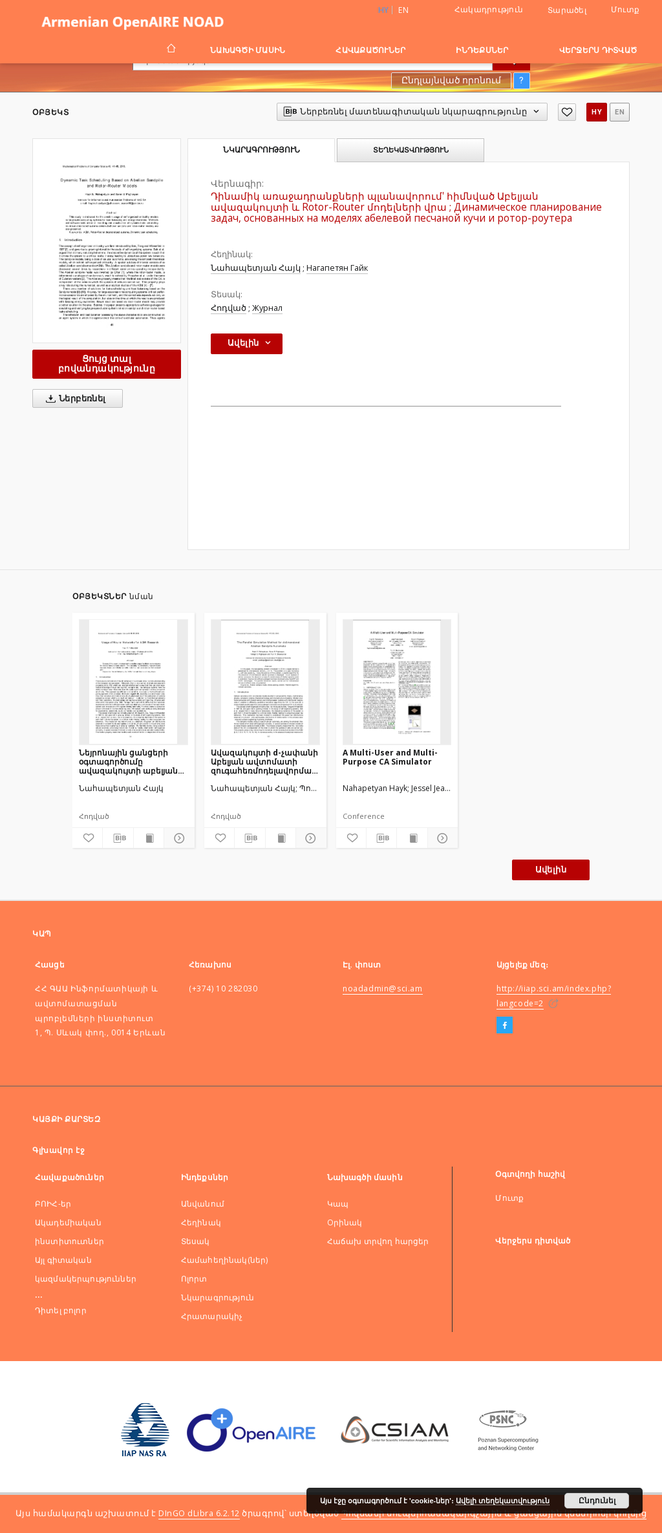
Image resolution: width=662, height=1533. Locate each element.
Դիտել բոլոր (61, 1310)
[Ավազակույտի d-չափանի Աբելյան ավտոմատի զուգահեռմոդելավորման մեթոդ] (265, 682)
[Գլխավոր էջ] (170, 50)
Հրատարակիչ (212, 1316)
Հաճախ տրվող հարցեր (378, 1241)
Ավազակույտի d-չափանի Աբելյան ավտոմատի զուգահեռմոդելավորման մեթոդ (264, 761)
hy (597, 112)
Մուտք (625, 9)
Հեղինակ (201, 1222)
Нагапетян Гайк (337, 267)
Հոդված (228, 307)
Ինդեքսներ (482, 50)
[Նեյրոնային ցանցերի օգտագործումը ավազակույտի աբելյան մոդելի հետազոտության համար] (133, 682)
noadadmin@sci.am (383, 988)
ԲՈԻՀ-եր (53, 1203)
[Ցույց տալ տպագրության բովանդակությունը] (149, 838)
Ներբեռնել (73, 398)
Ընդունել (597, 1500)
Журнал (267, 307)
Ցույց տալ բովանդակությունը (106, 364)
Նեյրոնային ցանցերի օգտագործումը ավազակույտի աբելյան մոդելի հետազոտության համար (130, 761)
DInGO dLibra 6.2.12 (199, 1513)
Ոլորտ (194, 1278)
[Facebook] (504, 1025)
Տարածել (567, 10)
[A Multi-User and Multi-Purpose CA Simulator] (397, 682)
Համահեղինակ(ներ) (224, 1259)
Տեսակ (195, 1241)
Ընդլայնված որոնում (451, 80)
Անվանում (202, 1203)
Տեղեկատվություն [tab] (411, 149)
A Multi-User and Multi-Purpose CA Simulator (390, 757)
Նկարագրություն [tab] (261, 149)
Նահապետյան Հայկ (256, 267)
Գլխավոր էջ (58, 1150)
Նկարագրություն (217, 1297)
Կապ (337, 1203)
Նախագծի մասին (247, 50)
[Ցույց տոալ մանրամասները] (177, 838)
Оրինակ (345, 1222)
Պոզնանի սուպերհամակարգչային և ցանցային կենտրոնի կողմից (493, 1513)
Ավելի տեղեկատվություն (503, 1501)
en (403, 10)
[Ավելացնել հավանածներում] (567, 112)
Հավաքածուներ (370, 50)
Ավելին (550, 869)
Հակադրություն (488, 9)
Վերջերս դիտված (598, 50)
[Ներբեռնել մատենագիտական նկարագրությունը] (118, 838)
